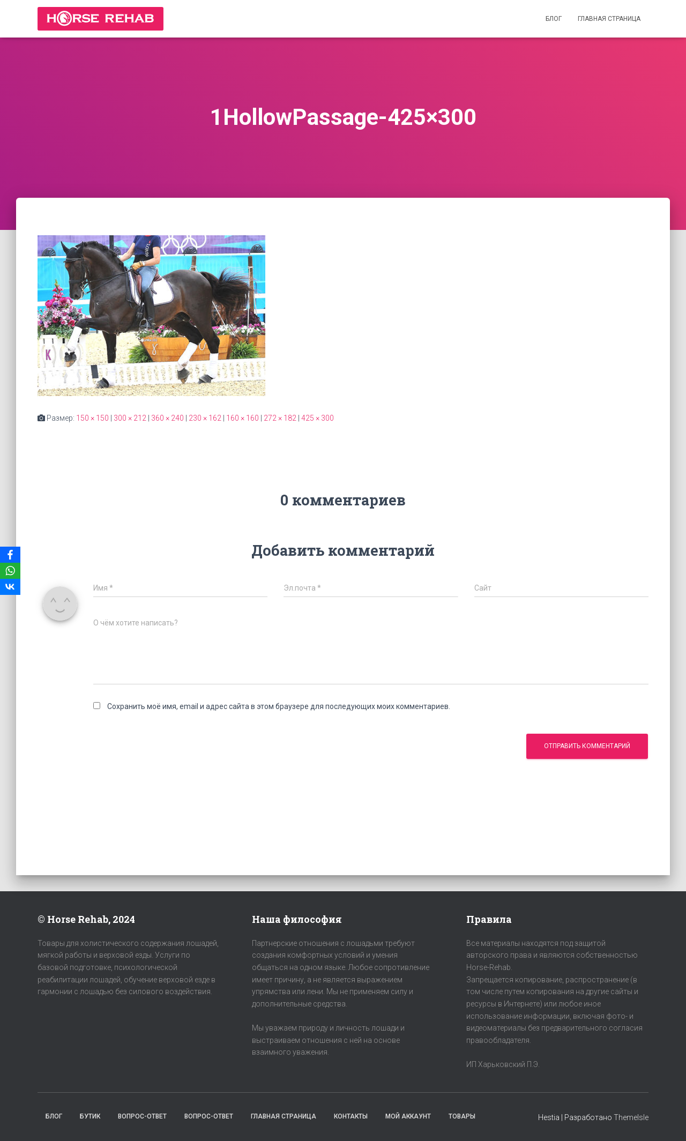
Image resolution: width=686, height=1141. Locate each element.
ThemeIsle (631, 1117)
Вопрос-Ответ (142, 1116)
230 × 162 (205, 418)
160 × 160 (242, 418)
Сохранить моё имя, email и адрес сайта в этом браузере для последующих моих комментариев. (278, 706)
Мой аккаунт (408, 1116)
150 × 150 (92, 418)
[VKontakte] (10, 587)
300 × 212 (130, 418)
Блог (554, 19)
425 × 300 (317, 418)
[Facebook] (10, 555)
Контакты (351, 1116)
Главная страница (609, 19)
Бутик (90, 1116)
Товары (462, 1116)
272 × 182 (280, 418)
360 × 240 (167, 418)
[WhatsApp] (10, 571)
